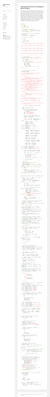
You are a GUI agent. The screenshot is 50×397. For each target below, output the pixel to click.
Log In (4, 34)
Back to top (4, 28)
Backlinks (4, 27)
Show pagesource (5, 24)
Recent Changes (5, 16)
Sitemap (4, 19)
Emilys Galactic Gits (6, 5)
